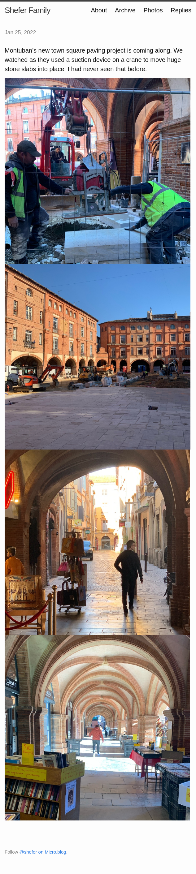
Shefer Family (27, 10)
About (99, 10)
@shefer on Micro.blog (43, 852)
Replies (181, 10)
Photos (153, 10)
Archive (125, 10)
